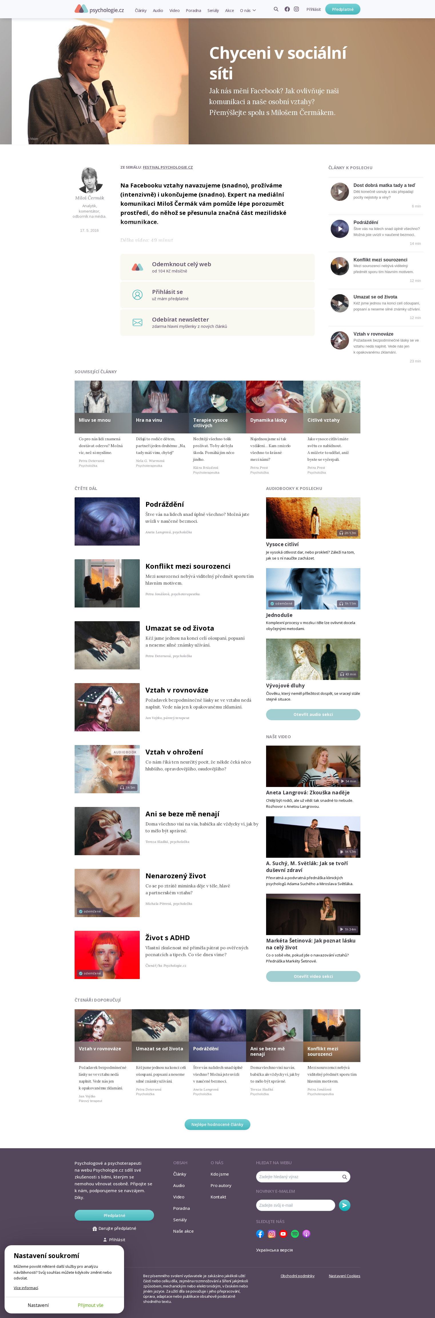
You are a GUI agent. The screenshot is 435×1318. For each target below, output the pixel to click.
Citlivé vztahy (324, 420)
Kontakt (218, 1197)
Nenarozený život (175, 875)
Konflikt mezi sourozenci (380, 259)
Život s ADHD (167, 937)
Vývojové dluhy (285, 685)
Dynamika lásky (268, 420)
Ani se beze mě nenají (182, 813)
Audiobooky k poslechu (294, 488)
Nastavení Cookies (344, 1275)
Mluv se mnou (95, 420)
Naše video (278, 736)
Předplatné (343, 9)
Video (174, 10)
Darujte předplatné (114, 1228)
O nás (245, 10)
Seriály (213, 10)
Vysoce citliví (282, 544)
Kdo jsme (220, 1174)
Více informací (26, 1287)
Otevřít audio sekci (313, 714)
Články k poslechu (350, 167)
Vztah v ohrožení (174, 751)
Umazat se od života (375, 296)
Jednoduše (279, 615)
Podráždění (366, 222)
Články (141, 10)
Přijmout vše (90, 1305)
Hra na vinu (149, 420)
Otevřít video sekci (313, 976)
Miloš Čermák (89, 198)
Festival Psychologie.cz (168, 167)
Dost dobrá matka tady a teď (384, 185)
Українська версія (274, 1250)
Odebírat (344, 1205)
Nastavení (38, 1305)
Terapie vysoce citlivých (210, 423)
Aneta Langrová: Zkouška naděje (308, 792)
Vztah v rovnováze (374, 334)
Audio (158, 10)
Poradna (193, 10)
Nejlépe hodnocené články (217, 1124)
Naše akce (183, 1231)
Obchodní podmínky (298, 1275)
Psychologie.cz (99, 9)
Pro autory (221, 1185)
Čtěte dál (86, 488)
